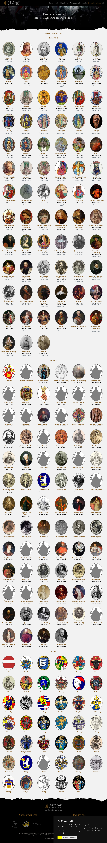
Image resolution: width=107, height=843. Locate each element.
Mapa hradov (64, 3)
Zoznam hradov (54, 3)
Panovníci (47, 33)
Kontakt (84, 3)
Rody (61, 33)
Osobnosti (55, 33)
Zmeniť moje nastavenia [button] (69, 837)
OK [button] (59, 837)
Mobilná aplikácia (94, 3)
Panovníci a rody (75, 3)
